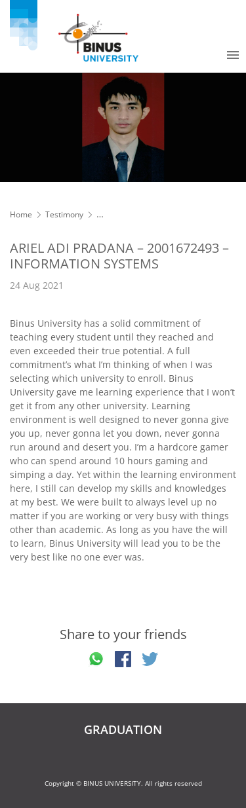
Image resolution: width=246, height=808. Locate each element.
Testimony (64, 214)
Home (21, 214)
